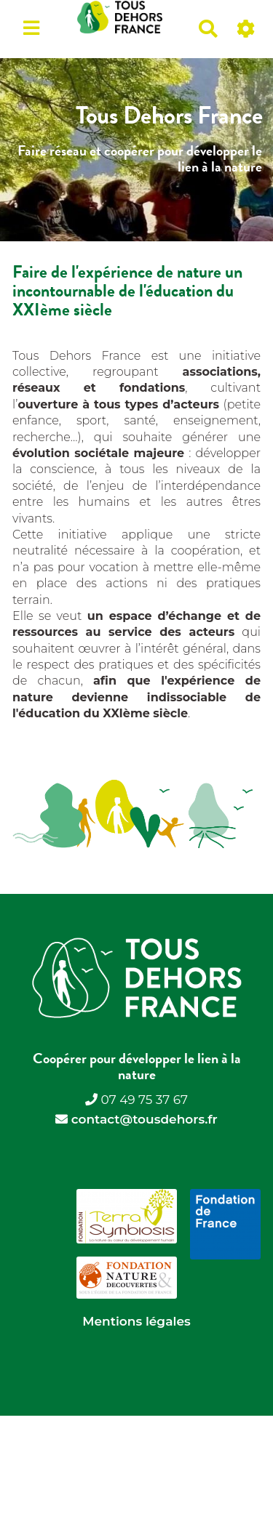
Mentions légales (136, 1321)
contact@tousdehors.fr (144, 1119)
